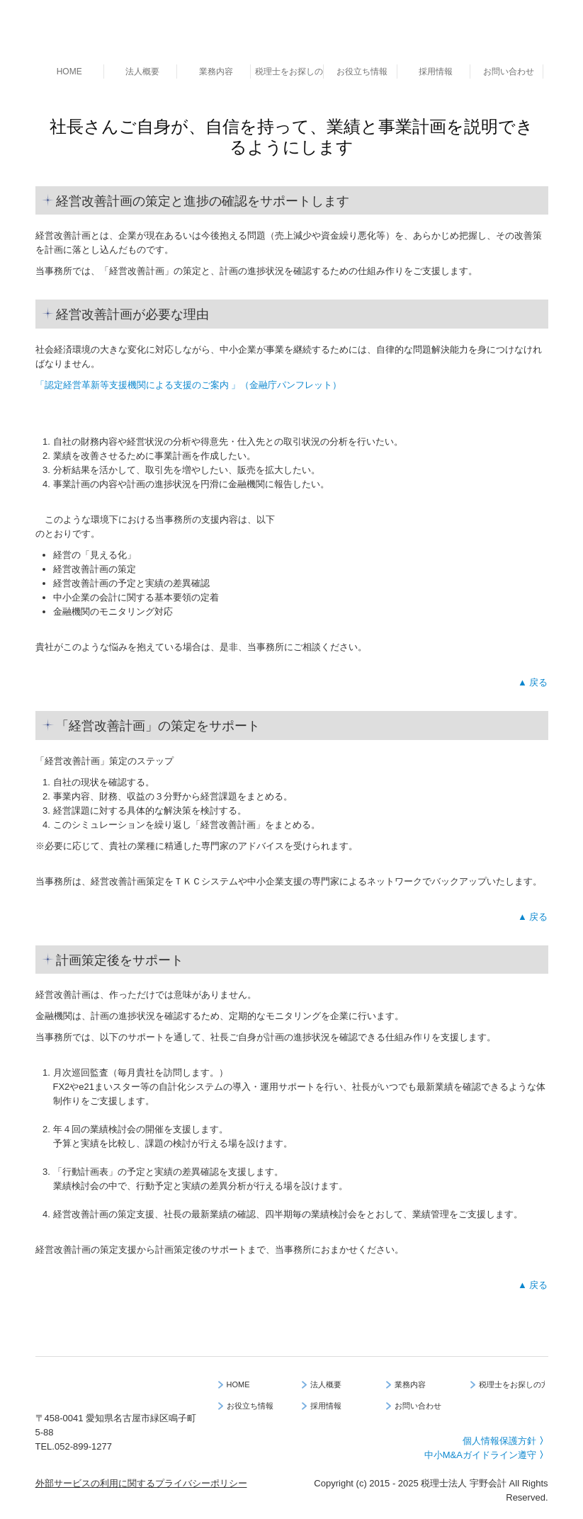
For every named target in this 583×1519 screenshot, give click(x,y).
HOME (69, 71)
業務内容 (216, 71)
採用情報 (436, 71)
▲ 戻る (533, 682)
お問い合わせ (508, 71)
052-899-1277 (83, 1446)
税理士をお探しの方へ (289, 71)
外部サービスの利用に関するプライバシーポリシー (141, 1483)
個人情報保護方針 (505, 1440)
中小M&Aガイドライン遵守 (486, 1455)
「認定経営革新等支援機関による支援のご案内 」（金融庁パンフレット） (188, 385)
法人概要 (142, 71)
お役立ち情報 (361, 71)
